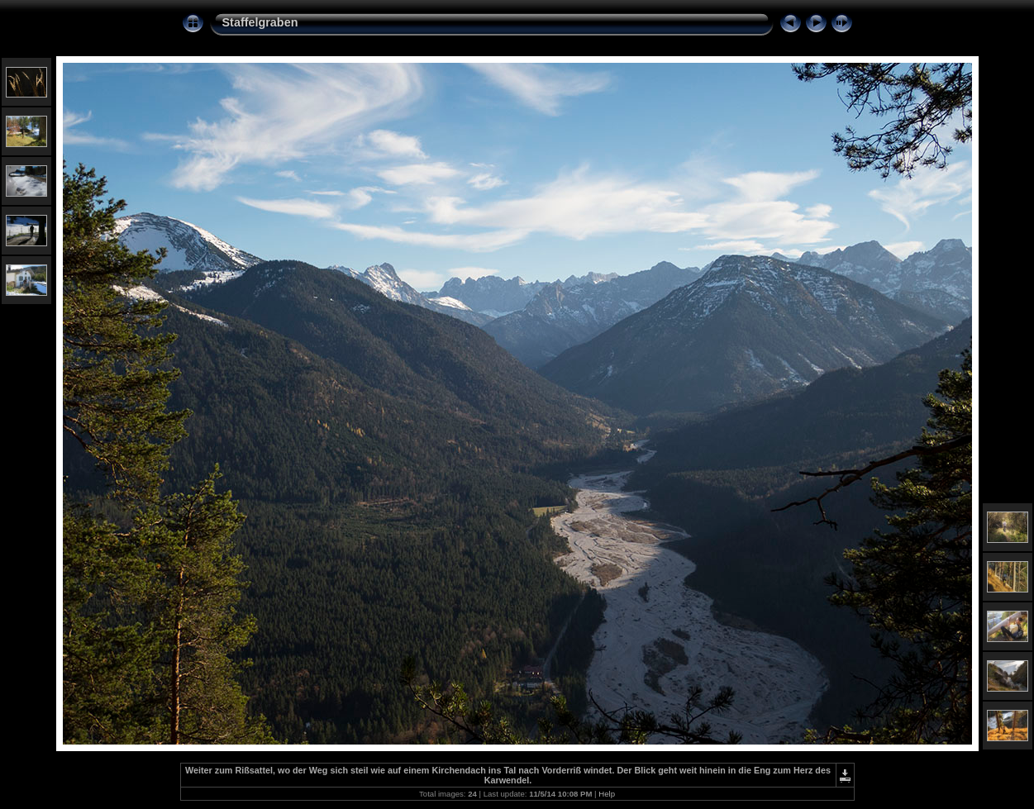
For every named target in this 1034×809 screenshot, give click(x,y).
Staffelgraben (260, 22)
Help (606, 793)
